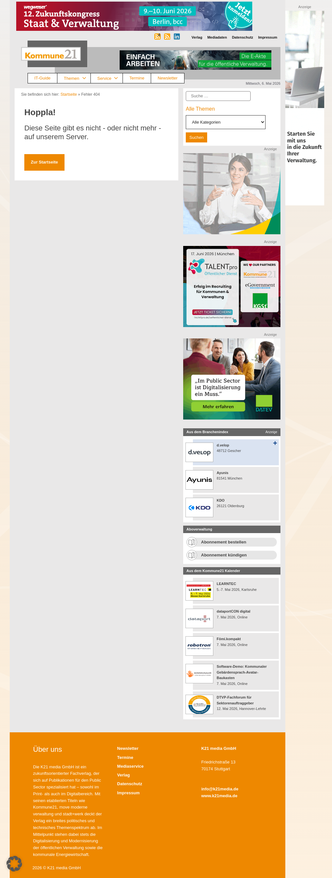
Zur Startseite (44, 162)
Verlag (123, 775)
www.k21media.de (219, 795)
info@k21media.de (220, 789)
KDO (220, 500)
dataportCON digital (233, 611)
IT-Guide (42, 78)
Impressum (128, 792)
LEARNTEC (226, 584)
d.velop (223, 445)
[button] (14, 863)
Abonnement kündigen (224, 555)
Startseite (68, 94)
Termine (136, 78)
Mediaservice (130, 766)
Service (110, 78)
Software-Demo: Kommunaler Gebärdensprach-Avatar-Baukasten (242, 672)
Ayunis (222, 473)
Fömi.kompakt (229, 639)
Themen (77, 78)
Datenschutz (129, 783)
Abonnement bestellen (223, 542)
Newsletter (167, 78)
